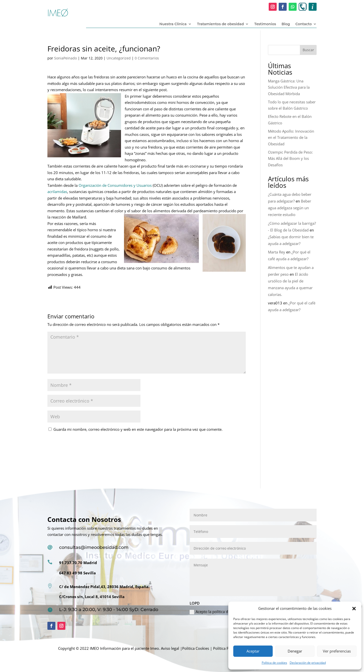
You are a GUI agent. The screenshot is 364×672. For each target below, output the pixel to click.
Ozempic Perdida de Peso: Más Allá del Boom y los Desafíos (290, 158)
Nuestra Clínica (173, 24)
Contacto (303, 24)
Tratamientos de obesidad (220, 24)
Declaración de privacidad (308, 663)
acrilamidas (57, 191)
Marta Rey (276, 251)
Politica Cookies (195, 648)
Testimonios (265, 24)
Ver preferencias (337, 651)
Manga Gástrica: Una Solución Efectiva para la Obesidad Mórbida (289, 87)
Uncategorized (119, 58)
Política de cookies (274, 663)
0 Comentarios (147, 58)
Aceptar (252, 651)
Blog (285, 24)
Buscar (308, 49)
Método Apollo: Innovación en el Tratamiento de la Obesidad (291, 137)
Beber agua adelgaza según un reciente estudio (289, 208)
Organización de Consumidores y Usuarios (115, 185)
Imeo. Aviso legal (164, 648)
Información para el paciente (124, 648)
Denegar (295, 651)
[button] (354, 608)
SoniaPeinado (65, 58)
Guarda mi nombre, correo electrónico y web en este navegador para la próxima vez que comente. (138, 429)
